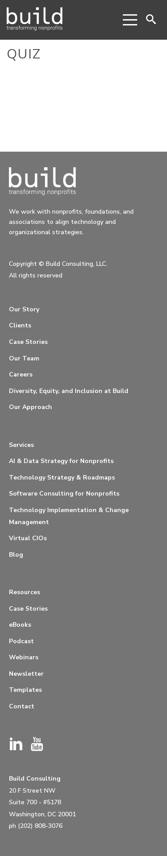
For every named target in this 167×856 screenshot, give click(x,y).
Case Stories (28, 342)
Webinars (23, 657)
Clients (20, 325)
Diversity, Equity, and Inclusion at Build (68, 391)
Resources (24, 592)
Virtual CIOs (28, 538)
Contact (21, 706)
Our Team (24, 358)
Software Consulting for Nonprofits (64, 493)
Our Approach (30, 407)
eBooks (20, 624)
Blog (16, 554)
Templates (25, 690)
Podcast (21, 641)
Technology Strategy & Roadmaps (62, 477)
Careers (21, 374)
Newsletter (26, 674)
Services (21, 445)
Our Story (24, 309)
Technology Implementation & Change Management (69, 516)
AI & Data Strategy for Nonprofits (61, 461)
